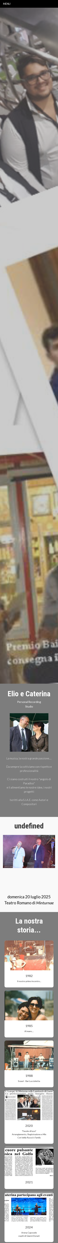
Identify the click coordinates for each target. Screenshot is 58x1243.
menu (7, 3)
